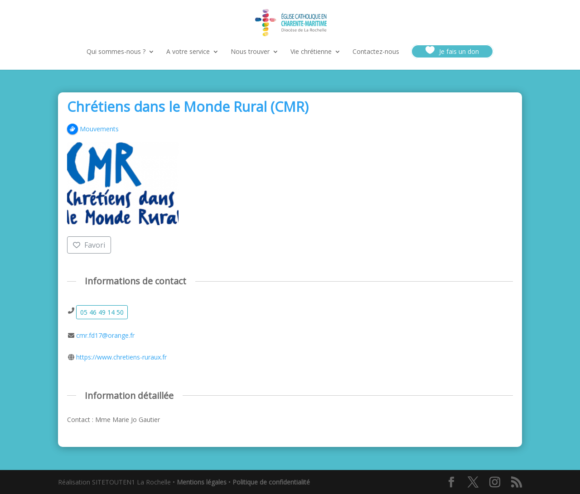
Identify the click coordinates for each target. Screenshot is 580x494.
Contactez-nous (376, 52)
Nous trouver (250, 52)
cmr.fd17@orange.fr (105, 335)
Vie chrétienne (311, 52)
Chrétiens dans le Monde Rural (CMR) (188, 106)
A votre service (188, 52)
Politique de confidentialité (271, 482)
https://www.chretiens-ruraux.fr (121, 357)
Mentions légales (202, 482)
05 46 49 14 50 (102, 312)
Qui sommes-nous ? (116, 52)
